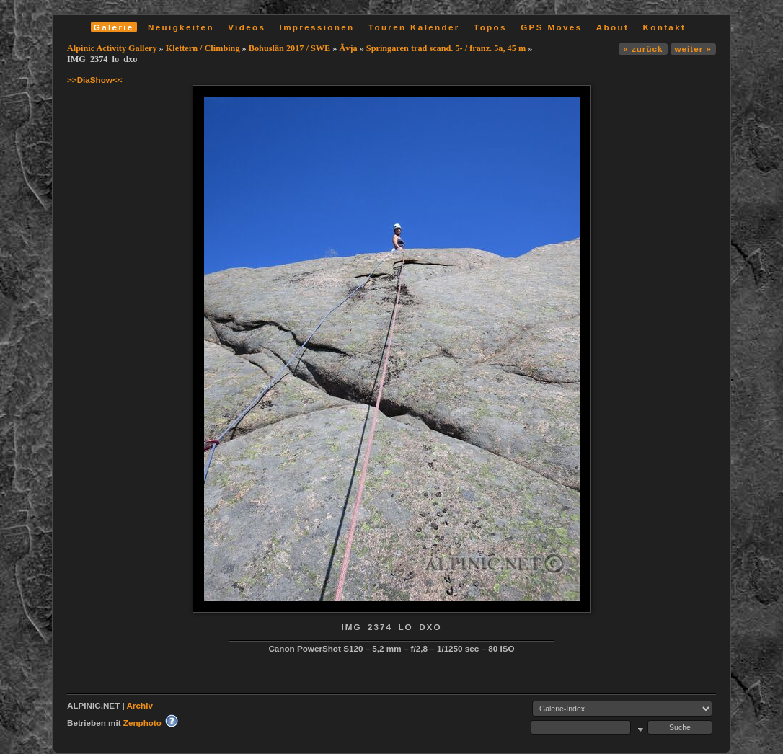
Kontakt (664, 27)
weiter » (693, 48)
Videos (246, 27)
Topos (490, 27)
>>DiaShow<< (95, 79)
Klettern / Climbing (203, 48)
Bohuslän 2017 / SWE (289, 48)
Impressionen (317, 27)
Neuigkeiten (181, 27)
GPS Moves (551, 27)
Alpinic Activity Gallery (112, 48)
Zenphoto (142, 722)
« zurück (643, 48)
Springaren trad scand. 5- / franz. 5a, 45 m (446, 48)
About (612, 27)
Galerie (114, 27)
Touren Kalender (414, 27)
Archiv (140, 705)
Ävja (348, 48)
